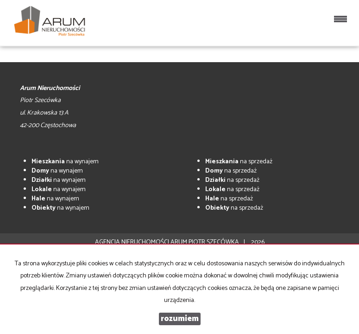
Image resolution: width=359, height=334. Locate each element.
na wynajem (65, 161)
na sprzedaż (238, 161)
